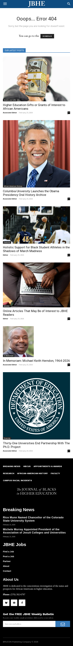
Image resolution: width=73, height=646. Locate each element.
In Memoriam (8, 356)
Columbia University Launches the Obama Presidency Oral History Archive (31, 193)
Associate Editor (10, 112)
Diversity (7, 438)
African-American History (13, 186)
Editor (5, 255)
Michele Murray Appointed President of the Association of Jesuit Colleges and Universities (34, 531)
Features (7, 242)
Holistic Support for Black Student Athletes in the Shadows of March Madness (36, 249)
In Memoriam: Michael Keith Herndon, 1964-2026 (36, 360)
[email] (29, 624)
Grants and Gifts (10, 100)
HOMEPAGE (47, 36)
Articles (6, 306)
